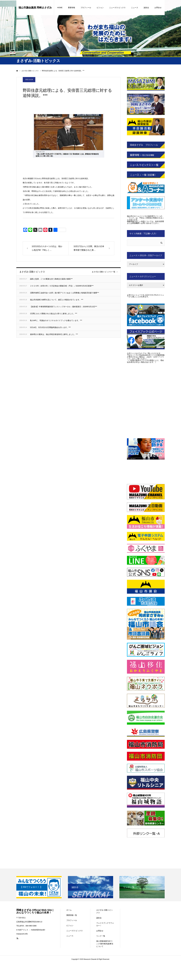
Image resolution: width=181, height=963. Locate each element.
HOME (59, 8)
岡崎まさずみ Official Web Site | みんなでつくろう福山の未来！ (34, 911)
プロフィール (86, 8)
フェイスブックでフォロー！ (105, 924)
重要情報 (71, 8)
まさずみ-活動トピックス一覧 (103, 272)
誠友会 (146, 8)
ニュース (134, 8)
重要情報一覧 (71, 915)
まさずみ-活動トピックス (104, 911)
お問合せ (158, 8)
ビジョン (100, 8)
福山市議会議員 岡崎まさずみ (35, 7)
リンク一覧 (100, 936)
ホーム (69, 910)
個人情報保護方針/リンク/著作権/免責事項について (104, 943)
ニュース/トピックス (117, 8)
